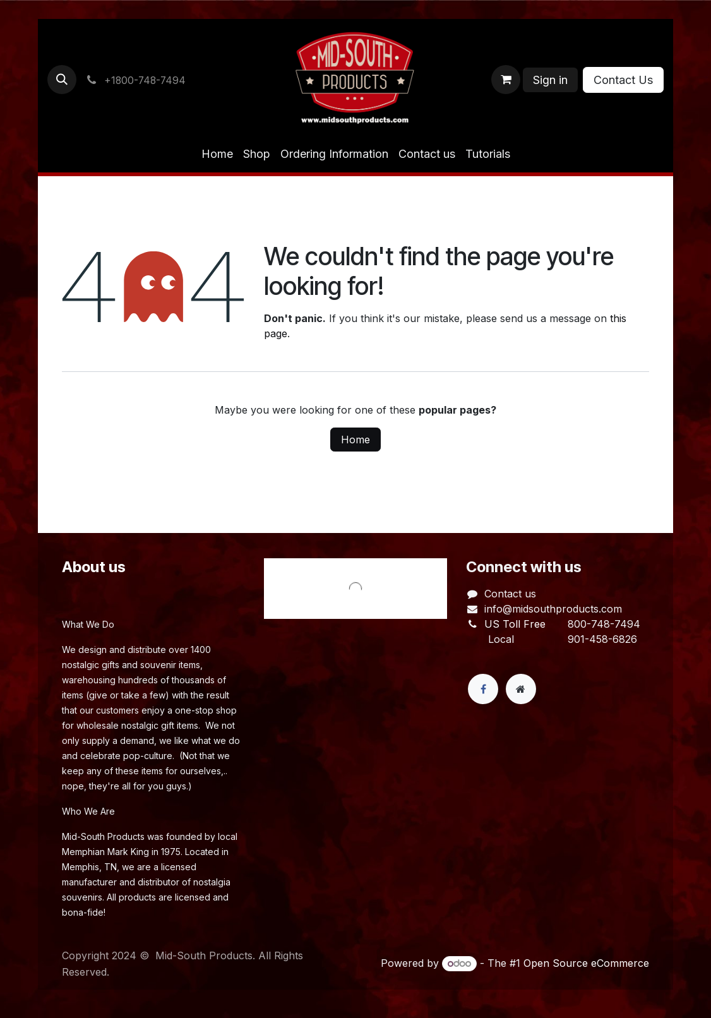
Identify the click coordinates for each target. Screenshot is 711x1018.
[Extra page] (521, 689)
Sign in (550, 80)
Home (355, 439)
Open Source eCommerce (586, 963)
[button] (61, 79)
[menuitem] (217, 153)
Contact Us (623, 80)
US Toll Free (515, 624)
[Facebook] (483, 689)
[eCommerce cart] (505, 79)
